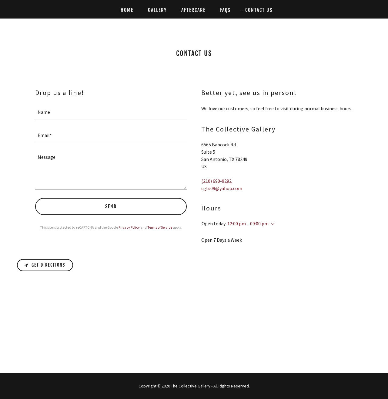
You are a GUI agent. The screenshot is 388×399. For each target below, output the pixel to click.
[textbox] (111, 112)
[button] (271, 224)
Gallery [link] (157, 10)
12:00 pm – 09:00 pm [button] (248, 223)
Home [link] (127, 10)
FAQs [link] (225, 10)
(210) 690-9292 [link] (216, 181)
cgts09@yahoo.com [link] (221, 188)
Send (111, 206)
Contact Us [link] (259, 10)
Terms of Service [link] (159, 227)
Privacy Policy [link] (129, 227)
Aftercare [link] (193, 10)
